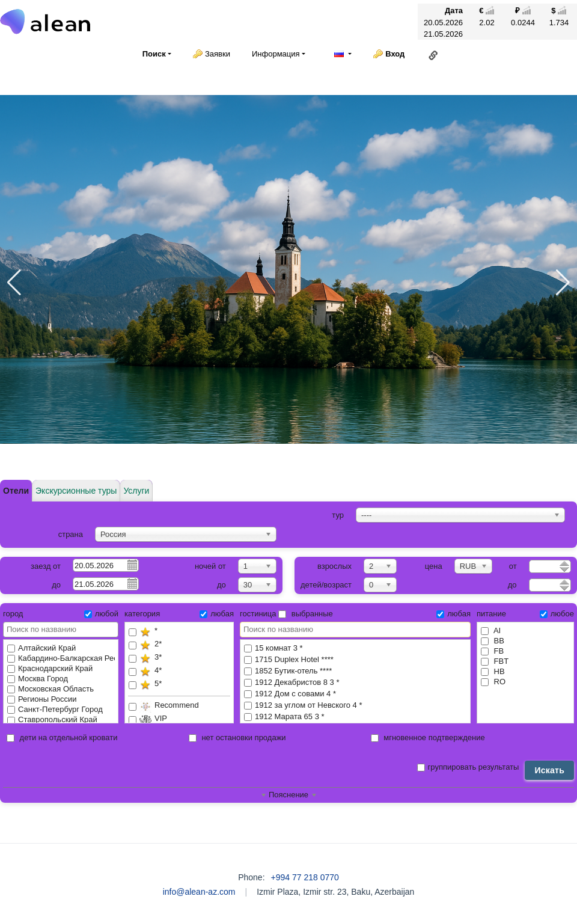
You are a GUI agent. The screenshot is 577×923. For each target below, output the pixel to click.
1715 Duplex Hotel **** (355, 660)
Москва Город (37, 678)
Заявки (217, 53)
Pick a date (131, 564)
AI (491, 630)
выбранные (305, 613)
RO (493, 681)
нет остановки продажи (237, 737)
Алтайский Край (41, 647)
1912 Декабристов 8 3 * (355, 683)
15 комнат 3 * (355, 648)
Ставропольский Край (52, 719)
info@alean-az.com (199, 892)
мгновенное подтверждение (428, 737)
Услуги (136, 490)
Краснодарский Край (50, 668)
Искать (549, 770)
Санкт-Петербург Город (55, 709)
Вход (395, 53)
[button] (14, 282)
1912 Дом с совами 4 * (355, 694)
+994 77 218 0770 (305, 877)
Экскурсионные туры (76, 490)
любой (101, 613)
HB (493, 671)
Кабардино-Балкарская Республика (61, 658)
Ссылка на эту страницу (433, 55)
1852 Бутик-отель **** (355, 671)
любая (217, 613)
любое (557, 613)
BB (492, 640)
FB (492, 650)
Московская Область (50, 688)
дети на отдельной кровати (62, 737)
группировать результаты (468, 766)
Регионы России (42, 699)
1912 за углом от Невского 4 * (355, 706)
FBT (494, 661)
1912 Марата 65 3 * (355, 717)
